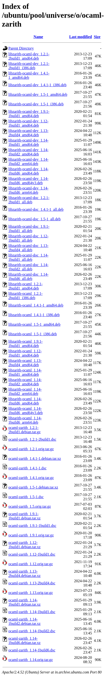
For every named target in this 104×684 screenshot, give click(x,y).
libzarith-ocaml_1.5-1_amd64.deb (34, 324)
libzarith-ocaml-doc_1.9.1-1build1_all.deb (28, 228)
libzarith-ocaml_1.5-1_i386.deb (32, 334)
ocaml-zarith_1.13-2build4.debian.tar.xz (24, 573)
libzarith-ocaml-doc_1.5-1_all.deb (34, 219)
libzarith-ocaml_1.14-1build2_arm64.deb (25, 391)
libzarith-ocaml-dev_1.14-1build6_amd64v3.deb (28, 181)
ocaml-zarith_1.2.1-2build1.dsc (32, 439)
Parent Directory (21, 48)
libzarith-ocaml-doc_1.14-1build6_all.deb (28, 276)
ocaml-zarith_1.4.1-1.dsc (27, 468)
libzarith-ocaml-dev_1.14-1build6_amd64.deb (28, 171)
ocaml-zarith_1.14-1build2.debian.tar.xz (24, 621)
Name (38, 37)
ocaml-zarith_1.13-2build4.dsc (31, 583)
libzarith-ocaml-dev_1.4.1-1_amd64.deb (28, 75)
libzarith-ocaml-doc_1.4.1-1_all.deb (36, 209)
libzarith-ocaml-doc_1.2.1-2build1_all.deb (28, 200)
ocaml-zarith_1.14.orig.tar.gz (30, 660)
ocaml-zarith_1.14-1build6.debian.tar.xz (24, 640)
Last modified (80, 37)
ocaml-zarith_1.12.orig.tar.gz (30, 564)
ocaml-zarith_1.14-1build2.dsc (31, 631)
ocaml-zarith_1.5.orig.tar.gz (29, 506)
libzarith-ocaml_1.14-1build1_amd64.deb (25, 372)
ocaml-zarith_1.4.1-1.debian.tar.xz (34, 458)
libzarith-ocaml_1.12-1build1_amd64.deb (25, 353)
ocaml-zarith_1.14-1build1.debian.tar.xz (24, 602)
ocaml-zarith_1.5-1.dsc (26, 497)
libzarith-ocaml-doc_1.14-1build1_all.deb (28, 257)
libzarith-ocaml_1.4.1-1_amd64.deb (35, 305)
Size (97, 37)
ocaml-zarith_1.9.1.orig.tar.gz (31, 535)
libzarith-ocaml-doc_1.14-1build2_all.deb (28, 267)
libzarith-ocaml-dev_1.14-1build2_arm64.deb (28, 161)
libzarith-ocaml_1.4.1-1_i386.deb (34, 315)
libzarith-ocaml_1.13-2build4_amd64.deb (25, 363)
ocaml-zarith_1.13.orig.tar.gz (30, 593)
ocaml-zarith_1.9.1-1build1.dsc (32, 526)
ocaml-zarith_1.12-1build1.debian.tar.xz (24, 545)
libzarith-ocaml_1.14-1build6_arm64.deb (25, 420)
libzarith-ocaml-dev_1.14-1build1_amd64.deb (28, 142)
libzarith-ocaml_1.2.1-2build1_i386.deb (25, 295)
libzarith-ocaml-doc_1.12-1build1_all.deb (28, 238)
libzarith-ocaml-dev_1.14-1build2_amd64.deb (28, 152)
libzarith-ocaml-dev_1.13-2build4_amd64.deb (28, 133)
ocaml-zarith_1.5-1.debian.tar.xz (33, 487)
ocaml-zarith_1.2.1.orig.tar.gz (31, 449)
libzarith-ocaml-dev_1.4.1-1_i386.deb (37, 85)
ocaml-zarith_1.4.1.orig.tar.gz (31, 478)
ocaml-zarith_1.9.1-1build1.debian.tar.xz (24, 516)
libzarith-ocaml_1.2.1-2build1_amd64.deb (25, 286)
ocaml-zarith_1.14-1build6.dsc (31, 650)
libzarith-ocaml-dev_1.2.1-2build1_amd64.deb (28, 56)
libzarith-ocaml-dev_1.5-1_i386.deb (36, 104)
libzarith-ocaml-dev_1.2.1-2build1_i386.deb (28, 66)
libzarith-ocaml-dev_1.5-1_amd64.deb (37, 94)
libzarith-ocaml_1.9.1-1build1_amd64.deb (25, 343)
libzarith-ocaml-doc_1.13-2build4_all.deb (28, 248)
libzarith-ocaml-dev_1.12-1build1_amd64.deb (28, 123)
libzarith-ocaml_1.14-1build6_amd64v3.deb (25, 410)
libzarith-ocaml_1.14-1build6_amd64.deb (25, 401)
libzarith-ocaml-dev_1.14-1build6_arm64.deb (28, 190)
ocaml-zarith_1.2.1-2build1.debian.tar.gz (24, 430)
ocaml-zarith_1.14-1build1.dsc (31, 612)
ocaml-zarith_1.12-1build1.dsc (31, 554)
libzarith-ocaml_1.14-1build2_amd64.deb (25, 382)
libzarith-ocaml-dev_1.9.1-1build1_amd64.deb (28, 113)
